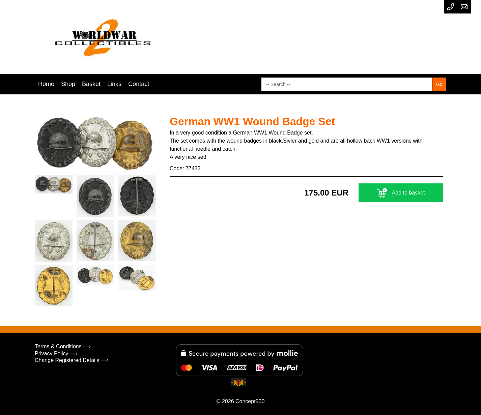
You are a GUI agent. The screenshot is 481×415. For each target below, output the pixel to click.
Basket (91, 84)
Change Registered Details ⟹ (72, 360)
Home (46, 84)
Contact (138, 84)
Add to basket (401, 193)
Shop (68, 84)
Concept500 (249, 401)
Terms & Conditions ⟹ (63, 346)
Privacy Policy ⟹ (56, 353)
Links (114, 84)
